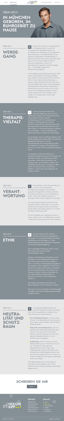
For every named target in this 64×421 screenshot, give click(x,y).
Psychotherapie (46, 2)
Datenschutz (47, 419)
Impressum (46, 417)
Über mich (13, 2)
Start (6, 2)
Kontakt (57, 2)
